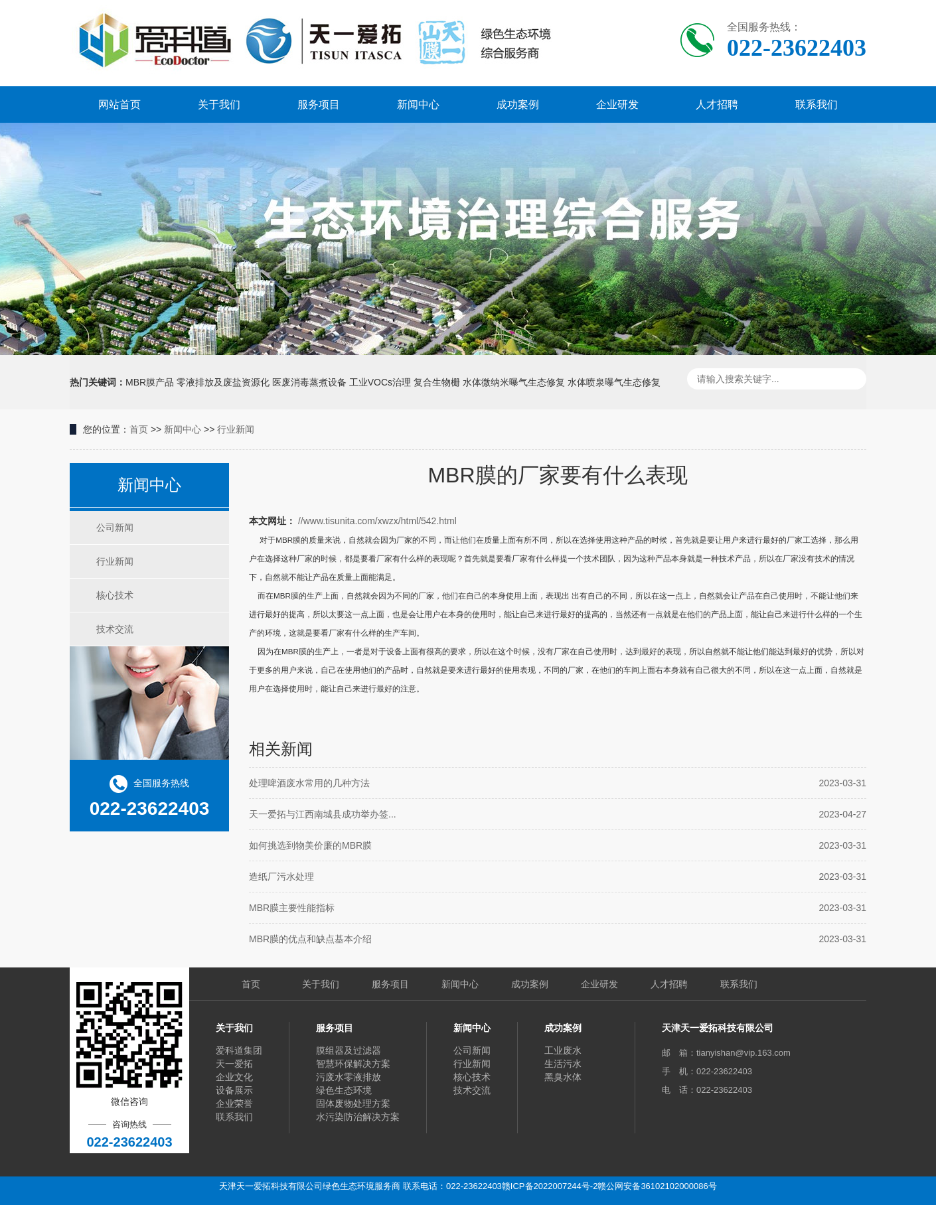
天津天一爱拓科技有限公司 (717, 1028)
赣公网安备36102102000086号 (656, 1186)
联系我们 (816, 104)
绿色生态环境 (344, 1090)
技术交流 (114, 629)
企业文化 (234, 1077)
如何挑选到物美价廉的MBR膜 (310, 845)
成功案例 (518, 104)
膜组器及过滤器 (348, 1050)
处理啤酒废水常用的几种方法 (309, 783)
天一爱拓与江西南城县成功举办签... (322, 814)
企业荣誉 (234, 1103)
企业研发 (617, 104)
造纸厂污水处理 (281, 876)
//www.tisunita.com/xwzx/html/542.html (377, 521)
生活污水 (563, 1063)
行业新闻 (235, 429)
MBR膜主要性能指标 (292, 907)
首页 (138, 429)
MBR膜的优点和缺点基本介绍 (310, 939)
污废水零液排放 (348, 1077)
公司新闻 (114, 527)
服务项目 (318, 104)
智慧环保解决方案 (353, 1063)
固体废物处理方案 (353, 1103)
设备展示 (234, 1090)
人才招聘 (717, 104)
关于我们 (219, 104)
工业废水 (563, 1050)
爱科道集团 (239, 1050)
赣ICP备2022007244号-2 (550, 1186)
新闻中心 (418, 104)
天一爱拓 (234, 1063)
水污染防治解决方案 (358, 1116)
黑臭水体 (563, 1077)
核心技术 (114, 595)
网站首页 (119, 104)
